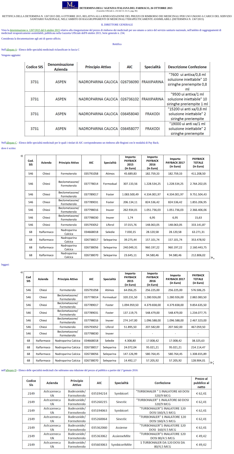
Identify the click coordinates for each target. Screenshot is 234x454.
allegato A (11, 49)
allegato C (11, 142)
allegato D (11, 370)
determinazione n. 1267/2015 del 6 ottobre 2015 (35, 30)
